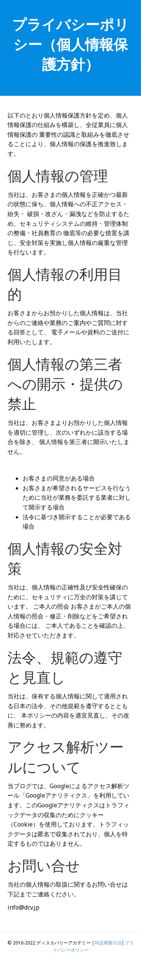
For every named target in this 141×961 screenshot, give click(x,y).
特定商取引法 (108, 943)
